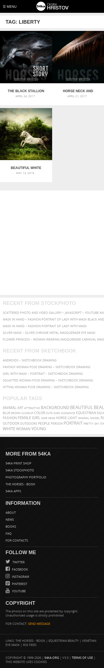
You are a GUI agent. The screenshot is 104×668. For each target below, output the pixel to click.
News (10, 519)
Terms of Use (82, 657)
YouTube (18, 591)
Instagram (20, 576)
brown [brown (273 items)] (16, 413)
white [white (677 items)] (9, 428)
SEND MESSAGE (39, 623)
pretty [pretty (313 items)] (88, 423)
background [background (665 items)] (55, 407)
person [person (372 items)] (57, 423)
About (11, 512)
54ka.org (51, 657)
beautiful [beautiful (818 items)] (81, 407)
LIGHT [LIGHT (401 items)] (72, 418)
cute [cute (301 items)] (49, 413)
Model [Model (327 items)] (95, 418)
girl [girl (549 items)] (36, 417)
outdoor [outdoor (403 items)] (11, 423)
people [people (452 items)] (44, 423)
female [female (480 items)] (24, 417)
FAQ (9, 533)
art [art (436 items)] (20, 407)
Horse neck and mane (78, 91)
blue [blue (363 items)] (6, 413)
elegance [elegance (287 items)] (68, 413)
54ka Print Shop (18, 463)
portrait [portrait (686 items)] (73, 423)
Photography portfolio (26, 477)
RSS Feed (29, 645)
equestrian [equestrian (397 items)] (86, 413)
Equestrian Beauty (64, 640)
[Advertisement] (52, 242)
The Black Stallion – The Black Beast (26, 91)
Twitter (18, 562)
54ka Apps (13, 491)
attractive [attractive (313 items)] (32, 408)
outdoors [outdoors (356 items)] (28, 423)
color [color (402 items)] (39, 413)
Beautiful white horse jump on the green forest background (26, 168)
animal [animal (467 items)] (9, 407)
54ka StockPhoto (20, 470)
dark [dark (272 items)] (57, 413)
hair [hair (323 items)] (44, 418)
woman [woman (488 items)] (23, 429)
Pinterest (19, 584)
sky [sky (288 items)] (96, 423)
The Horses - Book (20, 484)
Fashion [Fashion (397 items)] (10, 418)
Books (11, 526)
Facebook (19, 569)
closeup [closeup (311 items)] (27, 413)
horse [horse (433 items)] (61, 417)
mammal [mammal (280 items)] (83, 418)
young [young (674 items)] (38, 428)
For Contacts (17, 540)
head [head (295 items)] (51, 418)
